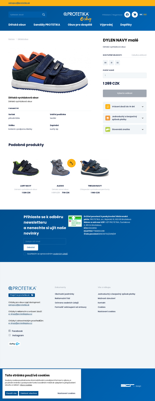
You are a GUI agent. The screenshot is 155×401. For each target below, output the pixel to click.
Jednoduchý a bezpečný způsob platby (116, 294)
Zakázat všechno (28, 393)
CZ (145, 14)
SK (141, 14)
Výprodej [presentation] (106, 25)
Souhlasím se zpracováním (47, 254)
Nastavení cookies (106, 311)
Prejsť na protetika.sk (21, 295)
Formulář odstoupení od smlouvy (70, 307)
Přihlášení (106, 14)
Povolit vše (11, 393)
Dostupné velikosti (125, 55)
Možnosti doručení (106, 298)
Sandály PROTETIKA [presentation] (47, 25)
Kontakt (101, 302)
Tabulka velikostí (139, 55)
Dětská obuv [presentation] (17, 25)
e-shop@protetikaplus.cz (20, 314)
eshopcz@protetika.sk (19, 3)
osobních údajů (60, 253)
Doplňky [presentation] (126, 25)
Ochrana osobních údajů (67, 302)
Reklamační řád (62, 298)
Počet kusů (108, 70)
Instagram (16, 335)
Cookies (101, 307)
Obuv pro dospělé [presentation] (80, 25)
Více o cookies (26, 385)
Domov (11, 39)
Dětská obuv (23, 39)
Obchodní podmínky (64, 294)
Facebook (15, 331)
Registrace (117, 14)
